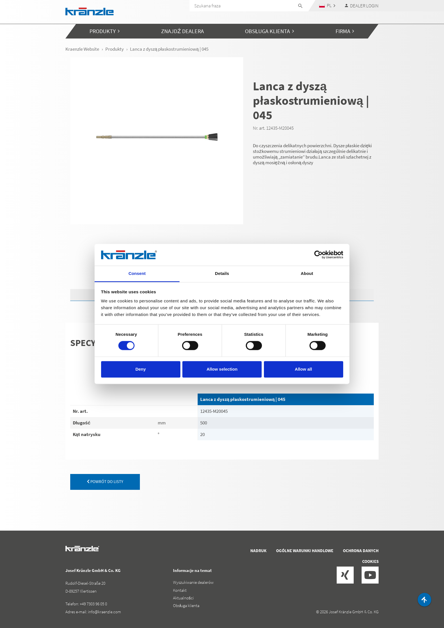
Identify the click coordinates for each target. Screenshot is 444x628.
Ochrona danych (361, 550)
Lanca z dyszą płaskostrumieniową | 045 (243, 399)
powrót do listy (105, 481)
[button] (327, 5)
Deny (140, 369)
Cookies (370, 561)
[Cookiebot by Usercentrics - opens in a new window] (318, 255)
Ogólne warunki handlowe (304, 550)
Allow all (303, 369)
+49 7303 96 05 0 (93, 603)
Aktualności (183, 598)
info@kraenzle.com (104, 611)
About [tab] (307, 273)
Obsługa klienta (186, 605)
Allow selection (221, 369)
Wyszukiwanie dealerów (193, 582)
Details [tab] (222, 273)
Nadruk (258, 550)
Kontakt (180, 590)
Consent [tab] (137, 273)
